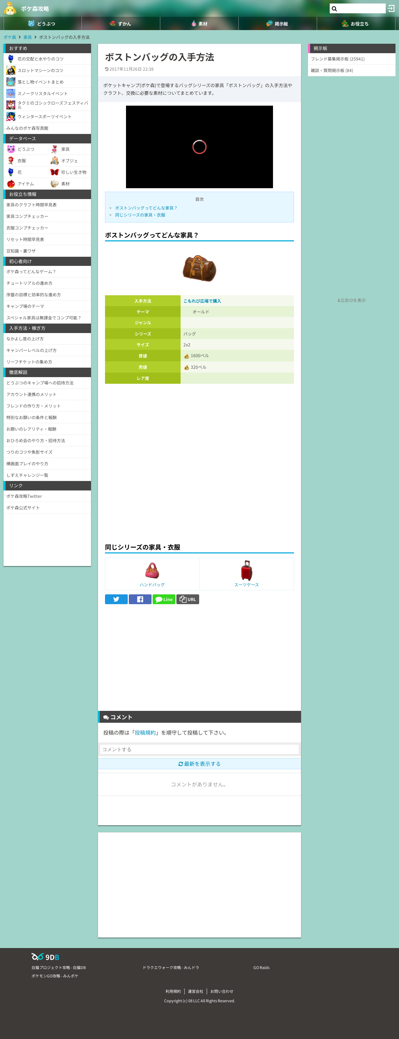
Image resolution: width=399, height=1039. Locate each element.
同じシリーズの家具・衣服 (140, 215)
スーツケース (246, 584)
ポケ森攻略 (35, 8)
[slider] (199, 172)
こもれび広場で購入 (202, 301)
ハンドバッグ (152, 584)
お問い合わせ (221, 991)
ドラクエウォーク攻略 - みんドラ (170, 967)
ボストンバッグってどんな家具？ (146, 208)
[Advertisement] (199, 486)
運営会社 (195, 991)
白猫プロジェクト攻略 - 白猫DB (58, 967)
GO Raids (261, 967)
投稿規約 (145, 732)
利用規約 (173, 991)
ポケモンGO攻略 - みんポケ (54, 975)
